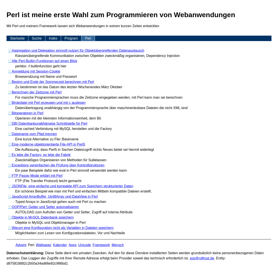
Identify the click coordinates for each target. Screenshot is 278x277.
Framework (101, 245)
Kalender (60, 245)
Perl (88, 38)
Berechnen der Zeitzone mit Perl (36, 92)
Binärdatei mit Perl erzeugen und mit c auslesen (49, 102)
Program (71, 38)
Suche (37, 38)
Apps (72, 245)
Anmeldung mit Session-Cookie (36, 71)
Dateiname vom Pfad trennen (34, 134)
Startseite (17, 38)
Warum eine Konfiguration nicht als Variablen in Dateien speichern (63, 228)
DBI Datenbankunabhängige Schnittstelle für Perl (49, 123)
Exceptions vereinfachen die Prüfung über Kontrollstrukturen (58, 165)
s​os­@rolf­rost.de (202, 258)
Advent (21, 245)
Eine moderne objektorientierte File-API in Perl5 (48, 144)
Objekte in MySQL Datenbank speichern (43, 217)
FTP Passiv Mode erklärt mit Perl (37, 175)
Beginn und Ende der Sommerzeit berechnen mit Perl (53, 82)
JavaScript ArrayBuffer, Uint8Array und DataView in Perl (55, 196)
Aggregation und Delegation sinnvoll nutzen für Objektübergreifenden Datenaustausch (78, 50)
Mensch (118, 245)
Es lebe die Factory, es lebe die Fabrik (41, 155)
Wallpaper (43, 245)
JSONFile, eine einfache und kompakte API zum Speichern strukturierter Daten (72, 186)
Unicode (84, 245)
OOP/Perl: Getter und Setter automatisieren (45, 207)
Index (53, 38)
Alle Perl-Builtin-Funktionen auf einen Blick (44, 61)
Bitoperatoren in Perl (27, 113)
